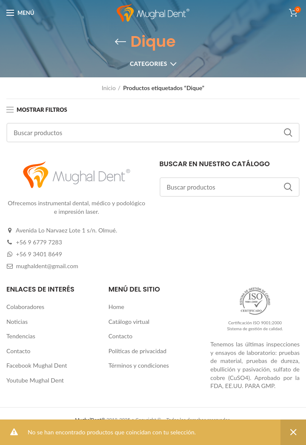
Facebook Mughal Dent (36, 365)
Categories (148, 63)
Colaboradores (25, 306)
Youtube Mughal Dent (35, 380)
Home (116, 306)
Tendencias (20, 336)
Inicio (109, 87)
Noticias (17, 321)
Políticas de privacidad (137, 350)
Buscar (288, 132)
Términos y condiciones (139, 365)
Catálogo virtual (129, 321)
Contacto (18, 350)
